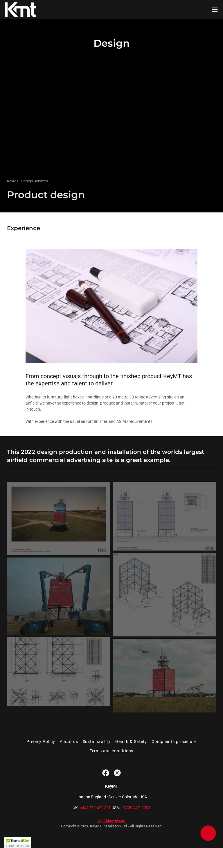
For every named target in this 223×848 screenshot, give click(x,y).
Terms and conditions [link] (112, 750)
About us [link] (69, 741)
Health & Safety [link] (131, 741)
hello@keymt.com (111, 820)
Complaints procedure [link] (174, 741)
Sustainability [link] (97, 741)
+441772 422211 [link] (95, 807)
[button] (215, 9)
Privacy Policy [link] (40, 741)
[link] (20, 9)
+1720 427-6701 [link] (136, 807)
